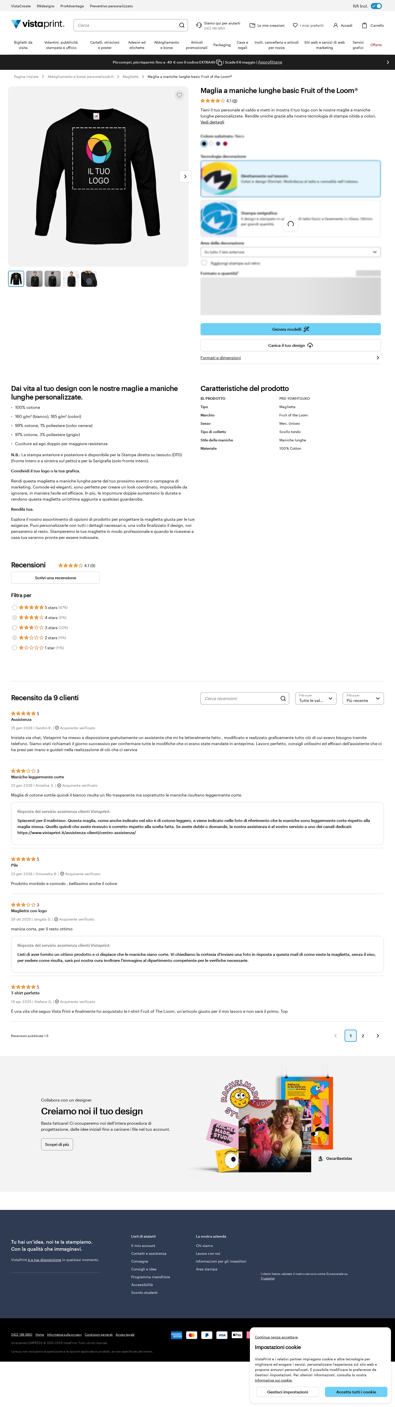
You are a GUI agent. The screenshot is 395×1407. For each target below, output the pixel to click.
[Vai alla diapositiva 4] (71, 279)
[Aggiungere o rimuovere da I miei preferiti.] (179, 95)
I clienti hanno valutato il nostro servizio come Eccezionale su (304, 1276)
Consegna (139, 1261)
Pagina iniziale (26, 76)
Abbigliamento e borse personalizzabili (81, 76)
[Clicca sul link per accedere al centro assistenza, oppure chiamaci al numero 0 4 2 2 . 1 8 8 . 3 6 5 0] (217, 25)
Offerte (376, 45)
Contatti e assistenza (148, 1253)
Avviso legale (125, 1334)
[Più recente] (363, 698)
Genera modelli (290, 329)
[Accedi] (342, 25)
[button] (336, 1036)
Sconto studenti (144, 1292)
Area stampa (206, 1269)
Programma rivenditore (150, 1277)
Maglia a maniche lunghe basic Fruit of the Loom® (190, 76)
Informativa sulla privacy (64, 1334)
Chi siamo (204, 1245)
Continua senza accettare (276, 1337)
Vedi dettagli (212, 121)
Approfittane (270, 61)
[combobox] (127, 25)
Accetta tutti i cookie (356, 1391)
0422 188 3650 (21, 1334)
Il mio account (143, 1245)
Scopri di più (57, 1144)
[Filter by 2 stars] (14, 637)
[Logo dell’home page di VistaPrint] (37, 25)
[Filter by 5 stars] (14, 607)
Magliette (131, 76)
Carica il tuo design (290, 345)
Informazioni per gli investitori (221, 1261)
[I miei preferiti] (308, 25)
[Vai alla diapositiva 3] (53, 279)
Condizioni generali (99, 1334)
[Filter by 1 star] (14, 647)
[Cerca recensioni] (241, 698)
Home (40, 1334)
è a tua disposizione (44, 1260)
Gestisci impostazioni (287, 1391)
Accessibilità (142, 1284)
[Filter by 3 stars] (14, 627)
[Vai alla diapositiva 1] (16, 279)
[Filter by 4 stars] (14, 617)
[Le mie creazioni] (266, 25)
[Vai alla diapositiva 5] (89, 279)
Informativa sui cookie (273, 1380)
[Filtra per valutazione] (316, 698)
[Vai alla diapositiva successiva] (388, 62)
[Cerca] (182, 25)
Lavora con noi (208, 1253)
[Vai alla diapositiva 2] (34, 279)
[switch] (371, 6)
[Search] (283, 698)
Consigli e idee (143, 1269)
